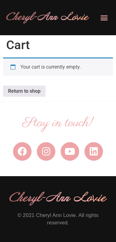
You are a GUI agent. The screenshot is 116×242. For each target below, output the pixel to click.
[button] (104, 17)
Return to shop (24, 91)
